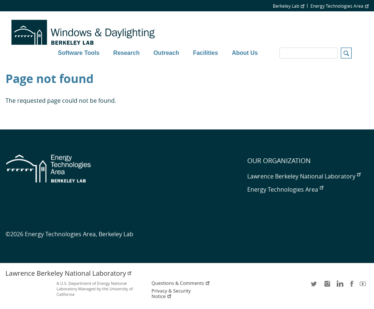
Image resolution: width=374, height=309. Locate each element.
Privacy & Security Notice (171, 293)
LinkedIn (339, 286)
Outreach (166, 53)
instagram (327, 286)
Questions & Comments (181, 283)
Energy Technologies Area (339, 6)
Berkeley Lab (288, 6)
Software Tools (79, 53)
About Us (245, 53)
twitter (314, 286)
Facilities (205, 53)
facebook (351, 286)
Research (126, 53)
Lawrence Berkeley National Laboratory (303, 176)
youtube (364, 286)
